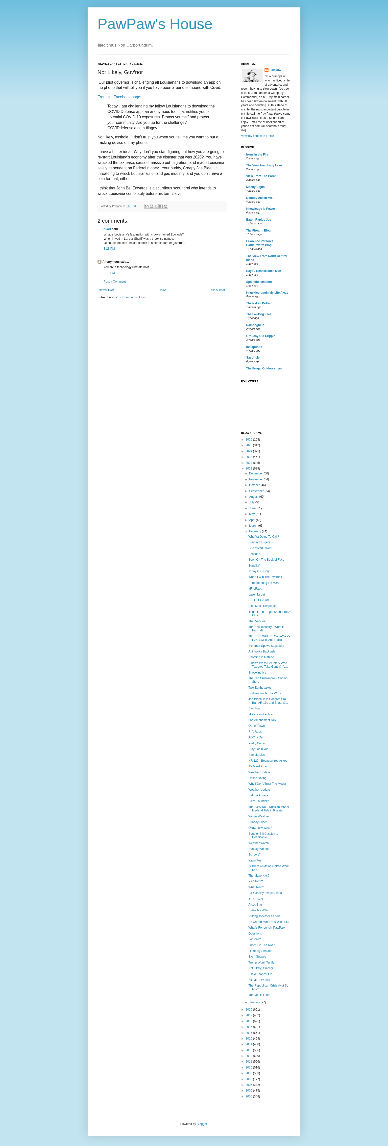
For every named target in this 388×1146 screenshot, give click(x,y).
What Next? (256, 887)
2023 (249, 457)
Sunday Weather (259, 849)
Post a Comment (115, 281)
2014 (249, 1044)
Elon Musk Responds (262, 606)
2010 (249, 1067)
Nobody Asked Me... (260, 198)
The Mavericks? (258, 875)
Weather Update (259, 772)
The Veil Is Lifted (259, 995)
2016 (249, 1033)
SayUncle (253, 357)
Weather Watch (258, 843)
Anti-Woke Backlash (261, 651)
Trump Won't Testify (261, 962)
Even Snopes (257, 956)
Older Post (218, 290)
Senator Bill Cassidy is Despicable (263, 835)
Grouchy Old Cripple (260, 336)
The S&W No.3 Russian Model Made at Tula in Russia (268, 808)
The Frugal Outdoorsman (264, 368)
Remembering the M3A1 (264, 583)
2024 (249, 451)
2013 (249, 1050)
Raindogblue (255, 325)
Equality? (254, 565)
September (257, 491)
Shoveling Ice (257, 672)
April (252, 520)
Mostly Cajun (255, 187)
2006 (249, 1090)
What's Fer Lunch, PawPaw (266, 927)
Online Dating (257, 778)
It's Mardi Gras (258, 766)
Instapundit (254, 347)
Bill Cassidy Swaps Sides (265, 893)
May (252, 514)
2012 (249, 1056)
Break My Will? (258, 910)
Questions (255, 933)
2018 (249, 1021)
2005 (249, 1096)
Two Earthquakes (259, 687)
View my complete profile (257, 136)
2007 (249, 1085)
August (254, 496)
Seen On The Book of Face (266, 559)
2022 (249, 463)
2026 (249, 439)
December (256, 473)
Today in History (258, 571)
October (255, 485)
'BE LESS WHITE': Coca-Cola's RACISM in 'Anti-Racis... (269, 638)
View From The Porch (261, 176)
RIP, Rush (255, 731)
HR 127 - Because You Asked (267, 760)
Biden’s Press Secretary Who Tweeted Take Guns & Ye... (268, 664)
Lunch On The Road (261, 945)
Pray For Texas (258, 749)
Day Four (254, 708)
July (252, 502)
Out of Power (257, 726)
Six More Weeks (259, 980)
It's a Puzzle (256, 899)
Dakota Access (258, 795)
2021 (249, 468)
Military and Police (260, 714)
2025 (249, 445)
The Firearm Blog (258, 230)
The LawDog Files (258, 314)
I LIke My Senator (260, 951)
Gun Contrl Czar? (259, 548)
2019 (249, 1015)
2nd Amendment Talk (262, 720)
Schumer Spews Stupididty (266, 646)
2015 (249, 1038)
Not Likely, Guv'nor (260, 968)
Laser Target (256, 594)
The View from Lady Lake (264, 165)
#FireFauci (255, 588)
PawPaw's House (155, 24)
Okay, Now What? (260, 828)
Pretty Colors (257, 743)
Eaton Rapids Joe (258, 219)
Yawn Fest (255, 860)
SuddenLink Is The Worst (265, 693)
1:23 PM (109, 248)
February (255, 531)
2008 (249, 1079)
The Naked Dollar (258, 303)
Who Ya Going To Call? (263, 536)
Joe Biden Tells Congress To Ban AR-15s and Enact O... (268, 700)
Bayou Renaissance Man (263, 271)
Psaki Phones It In (260, 974)
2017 (249, 1027)
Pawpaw (275, 70)
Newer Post (106, 290)
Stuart (106, 229)
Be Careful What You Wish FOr (268, 922)
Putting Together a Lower (264, 916)
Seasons (254, 554)
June (252, 508)
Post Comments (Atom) (131, 297)
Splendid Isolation (259, 282)
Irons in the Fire (257, 154)
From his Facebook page (118, 97)
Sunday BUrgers (259, 542)
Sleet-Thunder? (258, 801)
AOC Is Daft (256, 737)
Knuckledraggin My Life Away (267, 292)
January (255, 1002)
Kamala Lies (256, 754)
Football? (254, 939)
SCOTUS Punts (258, 600)
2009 (249, 1073)
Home (163, 290)
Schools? (254, 854)
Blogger (202, 1124)
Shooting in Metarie (261, 657)
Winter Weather (258, 816)
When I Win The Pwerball (265, 577)
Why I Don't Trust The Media (267, 783)
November (256, 479)
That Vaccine (257, 621)
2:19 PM (109, 273)
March (253, 525)
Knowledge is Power (260, 208)
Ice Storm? (255, 881)
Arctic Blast (255, 904)
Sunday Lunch (257, 822)
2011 (249, 1061)
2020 (249, 1009)
